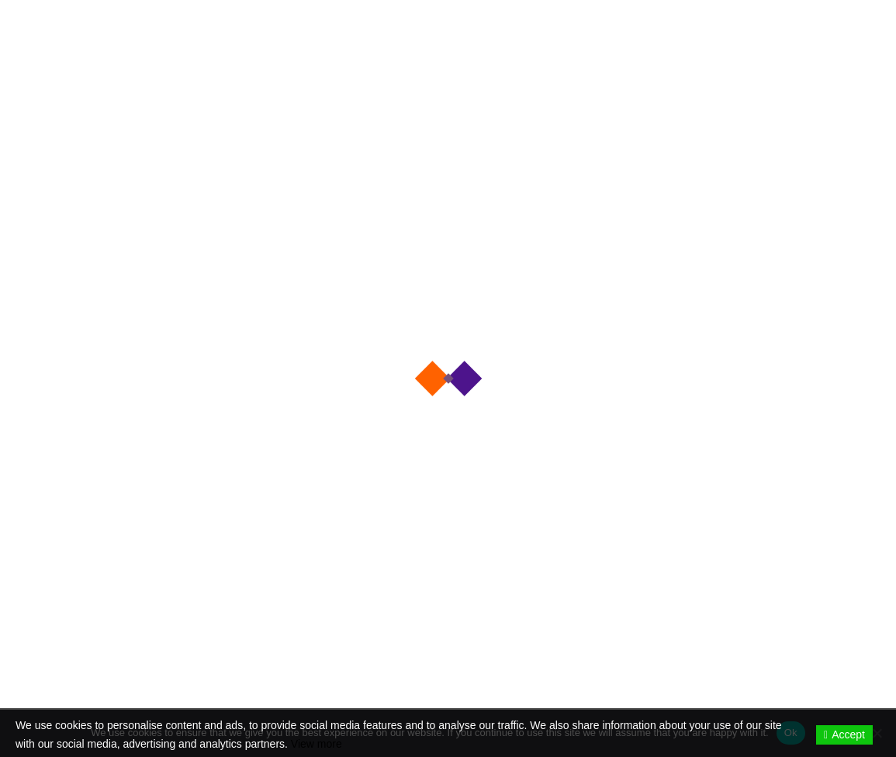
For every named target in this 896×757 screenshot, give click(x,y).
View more (316, 744)
